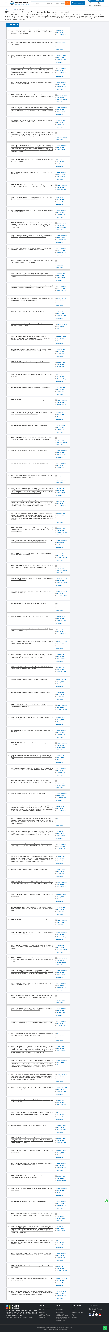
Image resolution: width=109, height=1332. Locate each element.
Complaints (42, 1311)
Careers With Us (43, 1314)
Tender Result (59, 1312)
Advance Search (78, 3)
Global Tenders (59, 1309)
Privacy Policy (68, 1327)
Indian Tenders (59, 1308)
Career (31, 1317)
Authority (74, 1311)
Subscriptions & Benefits (45, 1308)
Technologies (17, 1317)
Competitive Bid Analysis (62, 1315)
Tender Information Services (63, 1317)
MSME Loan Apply (60, 1320)
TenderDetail (64, 1329)
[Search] (67, 3)
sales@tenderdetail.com (96, 1309)
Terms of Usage (60, 1327)
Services (9, 1317)
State (73, 1308)
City (73, 1309)
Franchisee (42, 1312)
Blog (73, 1315)
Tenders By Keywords (77, 1312)
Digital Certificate (60, 1314)
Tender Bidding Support (61, 1318)
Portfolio (24, 1317)
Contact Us (42, 1317)
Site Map (74, 1317)
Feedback (41, 1309)
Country (74, 1314)
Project (57, 1311)
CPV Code (13, 9)
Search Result (13, 25)
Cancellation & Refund (44, 1315)
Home (7, 9)
